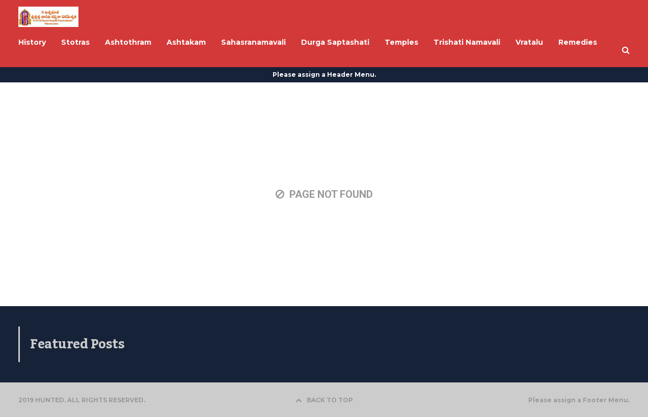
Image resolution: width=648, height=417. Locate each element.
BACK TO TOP (324, 400)
